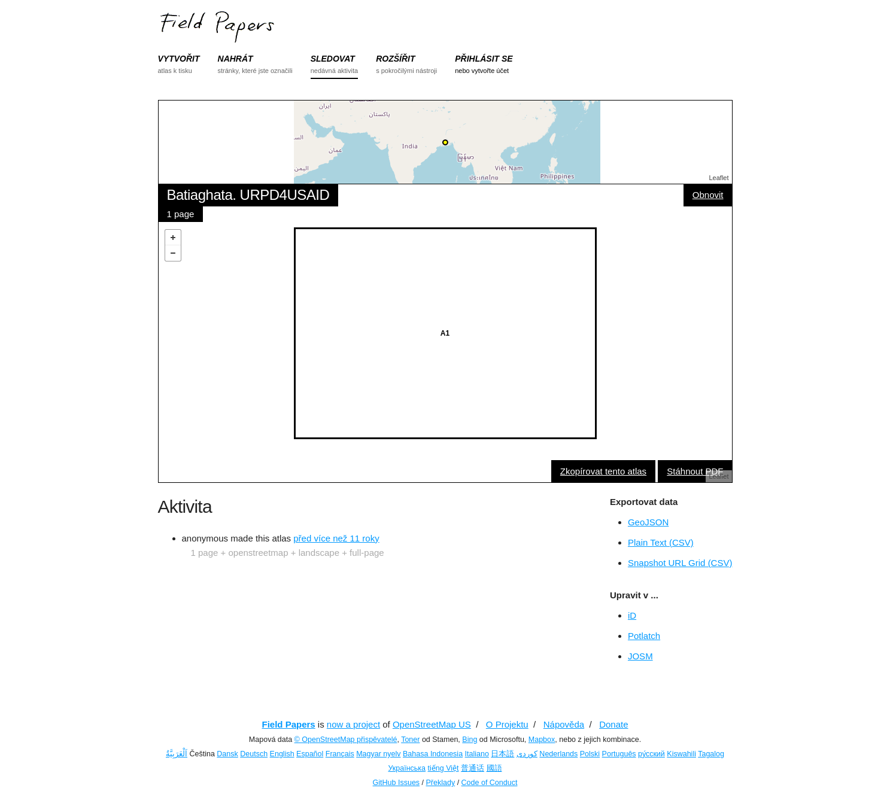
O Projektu (507, 724)
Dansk (227, 754)
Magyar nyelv (378, 754)
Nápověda (563, 724)
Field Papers (288, 724)
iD (632, 615)
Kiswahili (681, 754)
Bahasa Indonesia (433, 754)
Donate (613, 724)
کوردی (527, 754)
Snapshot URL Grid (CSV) (680, 563)
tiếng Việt (443, 768)
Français (340, 754)
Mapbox (541, 739)
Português (619, 754)
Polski (590, 754)
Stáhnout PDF (695, 471)
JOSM (640, 656)
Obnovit (708, 195)
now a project (353, 724)
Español (309, 754)
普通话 (472, 768)
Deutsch (254, 754)
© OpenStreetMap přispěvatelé (345, 739)
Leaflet (718, 177)
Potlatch (644, 636)
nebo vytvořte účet (482, 70)
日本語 (502, 754)
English (282, 754)
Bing (469, 739)
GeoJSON (648, 522)
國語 (494, 768)
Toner (410, 739)
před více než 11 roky (336, 538)
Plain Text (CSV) (661, 542)
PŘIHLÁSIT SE (483, 58)
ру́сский (651, 754)
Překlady (440, 782)
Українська (407, 768)
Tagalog (711, 754)
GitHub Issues (396, 782)
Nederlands (558, 754)
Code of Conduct (489, 782)
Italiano (477, 754)
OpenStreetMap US (432, 724)
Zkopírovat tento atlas (603, 471)
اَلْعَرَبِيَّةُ (176, 754)
